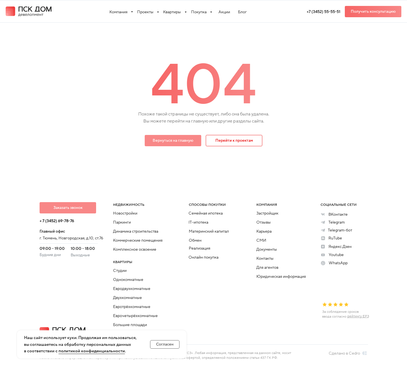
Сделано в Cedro (344, 353)
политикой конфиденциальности (92, 351)
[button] (373, 11)
